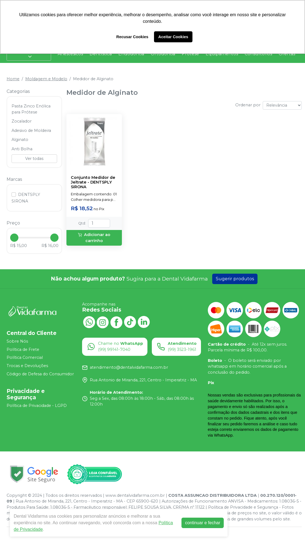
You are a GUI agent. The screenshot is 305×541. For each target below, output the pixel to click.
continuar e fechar (202, 522)
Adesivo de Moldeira (31, 130)
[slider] (14, 238)
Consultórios (258, 53)
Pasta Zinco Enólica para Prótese (31, 109)
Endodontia (131, 53)
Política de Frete (23, 349)
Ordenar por (248, 104)
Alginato (20, 139)
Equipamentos (222, 53)
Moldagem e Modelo (46, 78)
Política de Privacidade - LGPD (37, 405)
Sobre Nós (17, 341)
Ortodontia (163, 53)
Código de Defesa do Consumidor (40, 373)
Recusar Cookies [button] (132, 37)
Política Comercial (25, 357)
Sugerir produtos (235, 278)
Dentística (100, 53)
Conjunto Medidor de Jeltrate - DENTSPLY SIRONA (93, 182)
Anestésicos (70, 53)
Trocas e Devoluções (27, 365)
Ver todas (34, 158)
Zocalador (22, 121)
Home (13, 78)
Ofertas (287, 53)
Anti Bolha (22, 148)
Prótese (190, 53)
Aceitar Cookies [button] (173, 37)
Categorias (28, 53)
